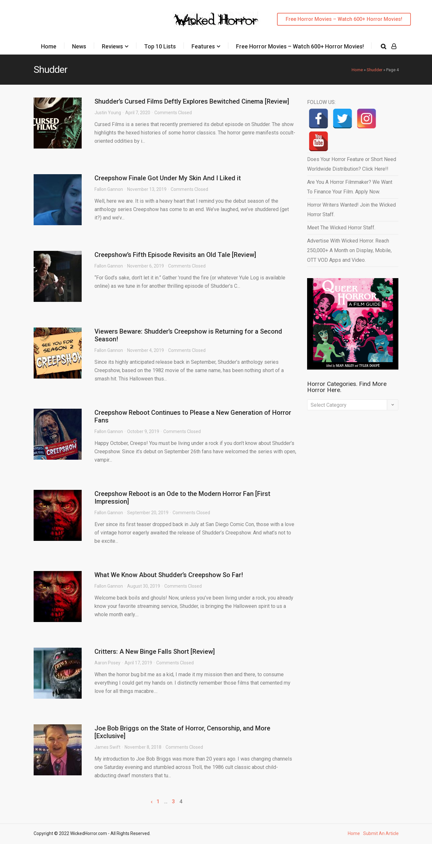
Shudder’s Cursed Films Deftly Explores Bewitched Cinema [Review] (191, 101)
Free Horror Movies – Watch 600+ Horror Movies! (344, 19)
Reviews (112, 46)
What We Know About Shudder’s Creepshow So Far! (168, 575)
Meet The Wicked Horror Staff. (341, 228)
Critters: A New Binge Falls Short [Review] (154, 651)
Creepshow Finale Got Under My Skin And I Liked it (167, 178)
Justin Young (107, 112)
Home (48, 46)
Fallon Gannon (108, 189)
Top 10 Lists (160, 46)
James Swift (107, 747)
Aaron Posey (107, 662)
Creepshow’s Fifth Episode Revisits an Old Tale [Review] (175, 255)
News (79, 46)
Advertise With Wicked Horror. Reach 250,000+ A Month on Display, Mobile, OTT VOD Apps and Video (349, 250)
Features (203, 46)
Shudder (374, 69)
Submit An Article (381, 833)
